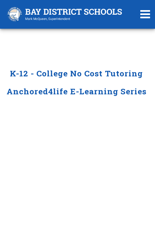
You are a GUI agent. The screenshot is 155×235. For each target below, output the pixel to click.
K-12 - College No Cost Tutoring (77, 73)
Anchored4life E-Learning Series (78, 91)
